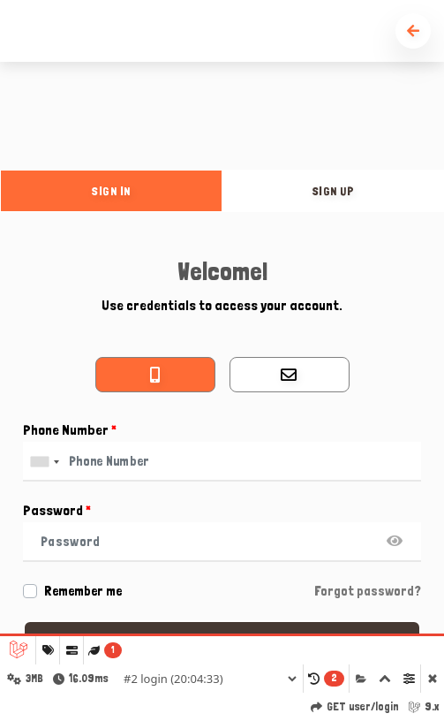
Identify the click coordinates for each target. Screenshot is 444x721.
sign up (333, 191)
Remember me (83, 591)
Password (57, 510)
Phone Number (70, 429)
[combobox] (44, 462)
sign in (111, 191)
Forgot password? (367, 591)
